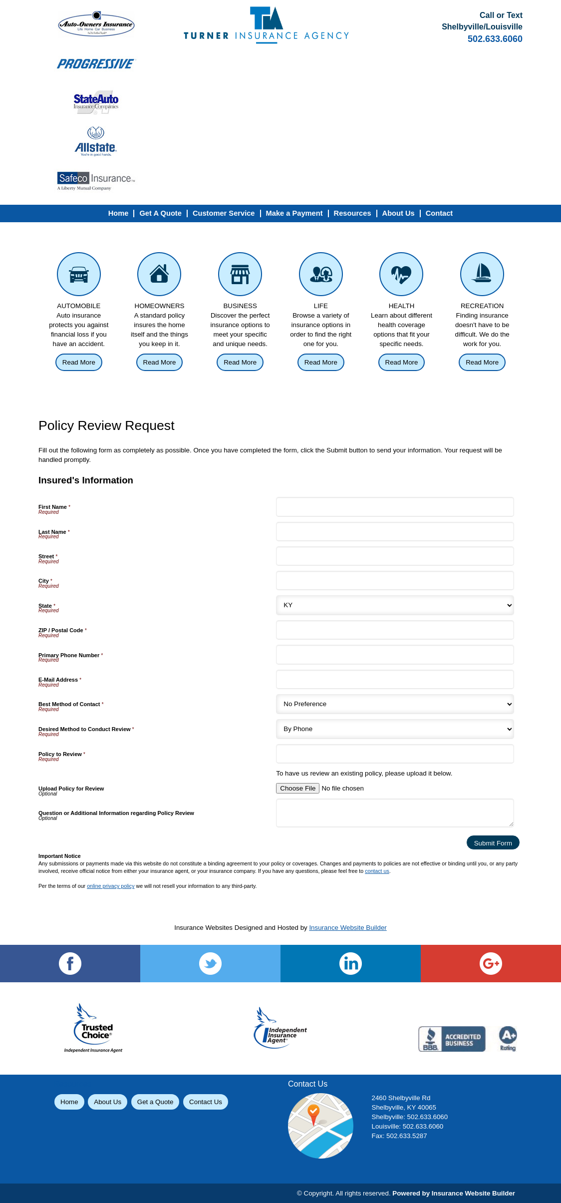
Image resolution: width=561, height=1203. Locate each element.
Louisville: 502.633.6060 (408, 1126)
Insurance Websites (203, 927)
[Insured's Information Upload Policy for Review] (339, 788)
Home (69, 1102)
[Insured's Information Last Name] (395, 531)
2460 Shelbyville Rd (401, 1098)
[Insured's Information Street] (395, 556)
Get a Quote (155, 1102)
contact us (377, 871)
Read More (78, 362)
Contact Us (205, 1102)
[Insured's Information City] (395, 580)
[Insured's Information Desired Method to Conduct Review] (395, 729)
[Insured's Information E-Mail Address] (395, 679)
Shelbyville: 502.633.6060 (410, 1117)
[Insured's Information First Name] (395, 506)
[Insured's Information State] (395, 605)
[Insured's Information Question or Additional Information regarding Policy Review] (395, 813)
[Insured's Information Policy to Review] (395, 754)
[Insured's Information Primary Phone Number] (395, 654)
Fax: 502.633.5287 (399, 1136)
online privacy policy (110, 886)
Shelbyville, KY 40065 (404, 1107)
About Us (107, 1102)
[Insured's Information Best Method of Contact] (395, 704)
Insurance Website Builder (347, 927)
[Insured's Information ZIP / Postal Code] (395, 630)
